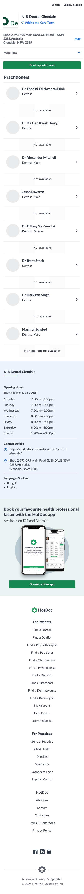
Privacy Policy (42, 830)
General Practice (42, 741)
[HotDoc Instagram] (49, 851)
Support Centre (42, 779)
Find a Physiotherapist (42, 645)
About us (42, 800)
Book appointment (42, 65)
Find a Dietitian (42, 675)
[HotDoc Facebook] (35, 851)
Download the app (42, 584)
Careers (42, 807)
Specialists (42, 764)
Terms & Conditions (42, 823)
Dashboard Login (42, 771)
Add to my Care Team (37, 22)
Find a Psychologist (42, 667)
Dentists (42, 756)
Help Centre (42, 713)
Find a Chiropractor (42, 660)
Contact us (42, 815)
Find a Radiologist (42, 698)
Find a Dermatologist (42, 690)
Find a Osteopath (42, 683)
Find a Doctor (42, 630)
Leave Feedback (42, 720)
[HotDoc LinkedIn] (42, 851)
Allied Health (42, 749)
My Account (42, 705)
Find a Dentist (42, 637)
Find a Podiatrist (42, 652)
